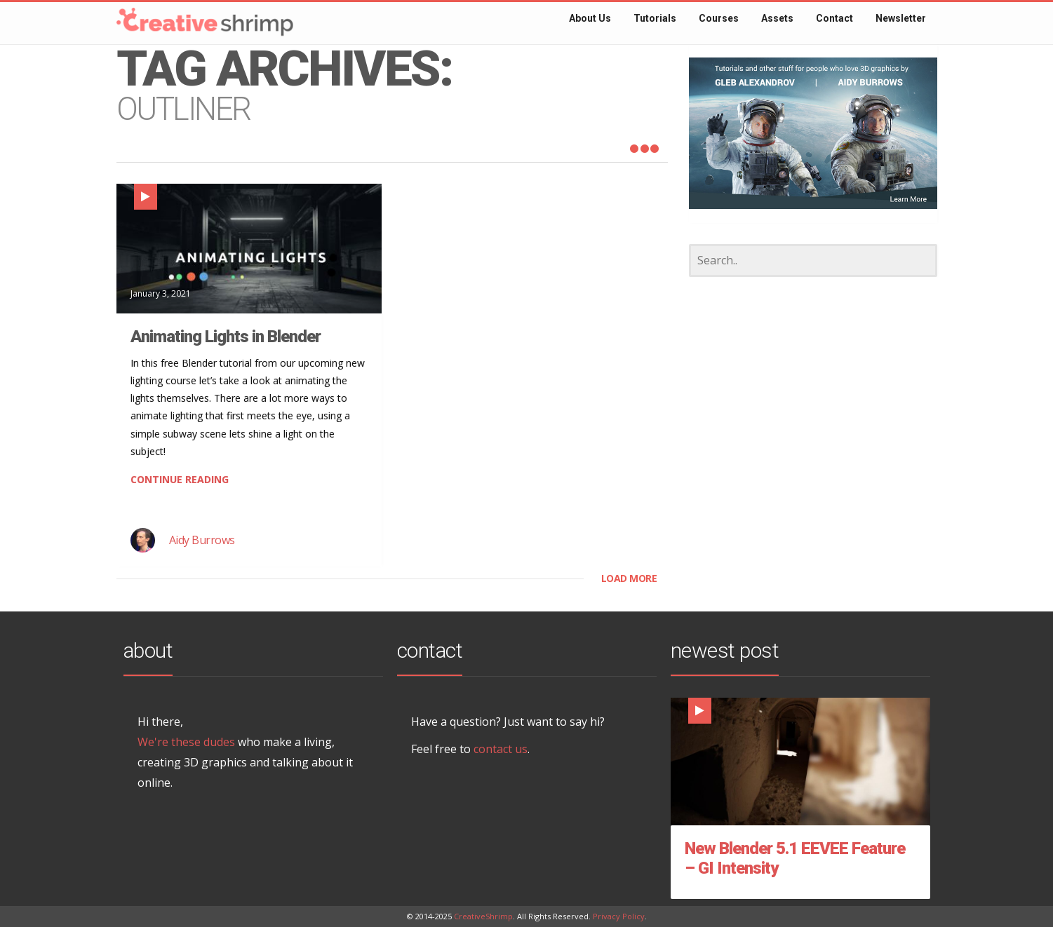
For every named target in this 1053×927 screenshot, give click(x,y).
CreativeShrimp (483, 916)
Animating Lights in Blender (225, 336)
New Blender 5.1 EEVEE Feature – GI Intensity (795, 858)
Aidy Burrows (202, 540)
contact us (501, 749)
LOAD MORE (629, 578)
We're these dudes (186, 742)
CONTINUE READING (179, 479)
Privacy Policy (619, 916)
